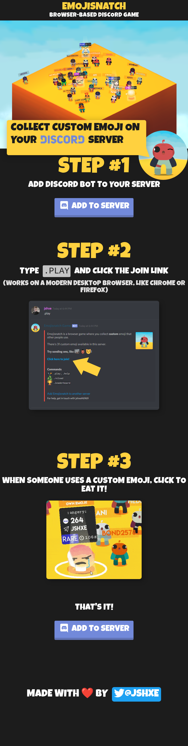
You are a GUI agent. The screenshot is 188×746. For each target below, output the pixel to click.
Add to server (94, 205)
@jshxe (136, 694)
